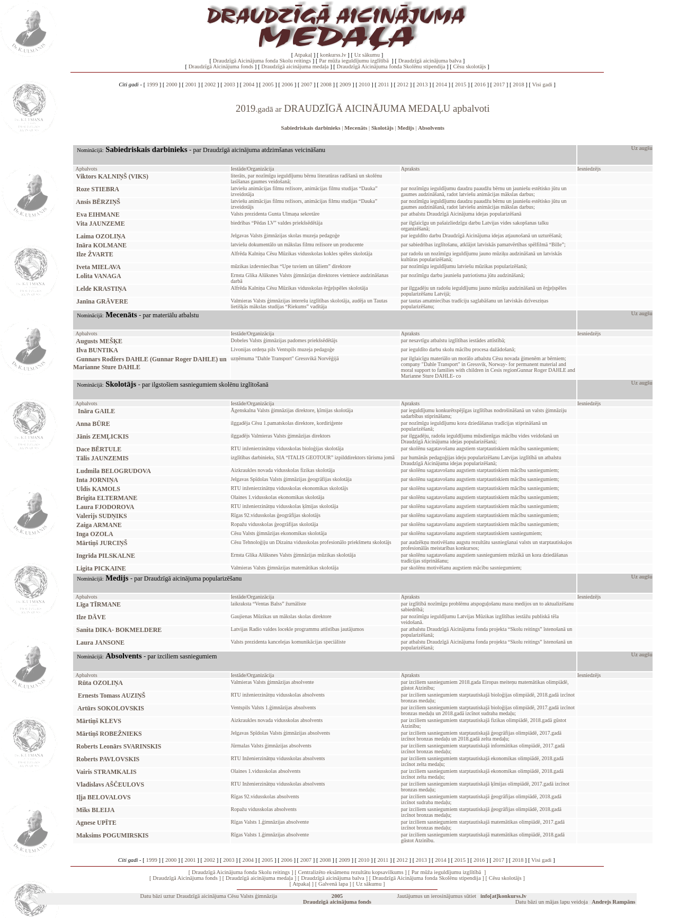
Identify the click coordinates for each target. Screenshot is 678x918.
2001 (191, 84)
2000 (171, 84)
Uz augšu (642, 148)
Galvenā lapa (333, 884)
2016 (479, 84)
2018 (518, 84)
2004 (248, 84)
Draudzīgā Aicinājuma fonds (221, 66)
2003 (229, 84)
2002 (210, 84)
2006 (287, 84)
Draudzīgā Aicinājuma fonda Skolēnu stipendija (391, 66)
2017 (499, 84)
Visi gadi (542, 84)
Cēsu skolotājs (469, 66)
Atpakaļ (303, 55)
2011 (383, 84)
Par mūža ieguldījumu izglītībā (354, 61)
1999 (152, 84)
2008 (326, 84)
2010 (364, 84)
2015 (460, 84)
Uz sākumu (367, 55)
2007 (306, 84)
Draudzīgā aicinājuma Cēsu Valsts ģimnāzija (226, 896)
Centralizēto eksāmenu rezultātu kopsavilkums (350, 872)
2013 (421, 84)
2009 (345, 84)
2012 (402, 84)
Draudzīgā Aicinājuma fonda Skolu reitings (262, 61)
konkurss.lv (333, 55)
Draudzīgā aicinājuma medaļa (294, 66)
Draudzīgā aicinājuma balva (430, 61)
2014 (441, 84)
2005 (267, 84)
